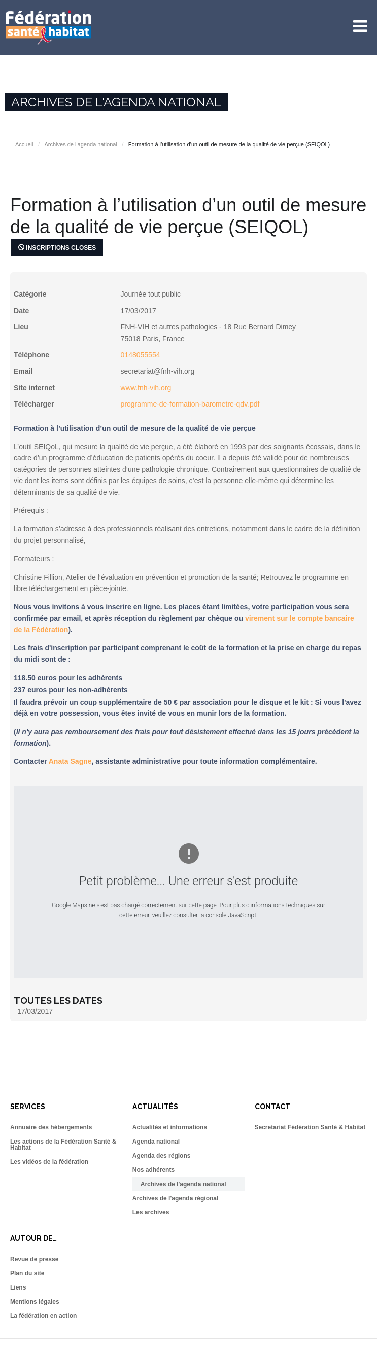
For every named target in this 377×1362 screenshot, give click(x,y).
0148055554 (140, 355)
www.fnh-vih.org (146, 388)
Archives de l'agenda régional (175, 1198)
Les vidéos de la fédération (49, 1161)
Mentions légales (34, 1301)
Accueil (24, 144)
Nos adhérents (153, 1169)
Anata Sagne (70, 761)
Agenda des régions (161, 1155)
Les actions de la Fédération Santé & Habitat (63, 1144)
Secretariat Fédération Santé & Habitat (310, 1127)
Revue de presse (34, 1259)
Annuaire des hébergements (51, 1127)
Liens (18, 1287)
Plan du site (27, 1273)
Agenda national (156, 1141)
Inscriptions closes (57, 247)
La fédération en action (43, 1315)
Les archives (150, 1212)
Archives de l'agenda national (80, 144)
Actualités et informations (169, 1127)
